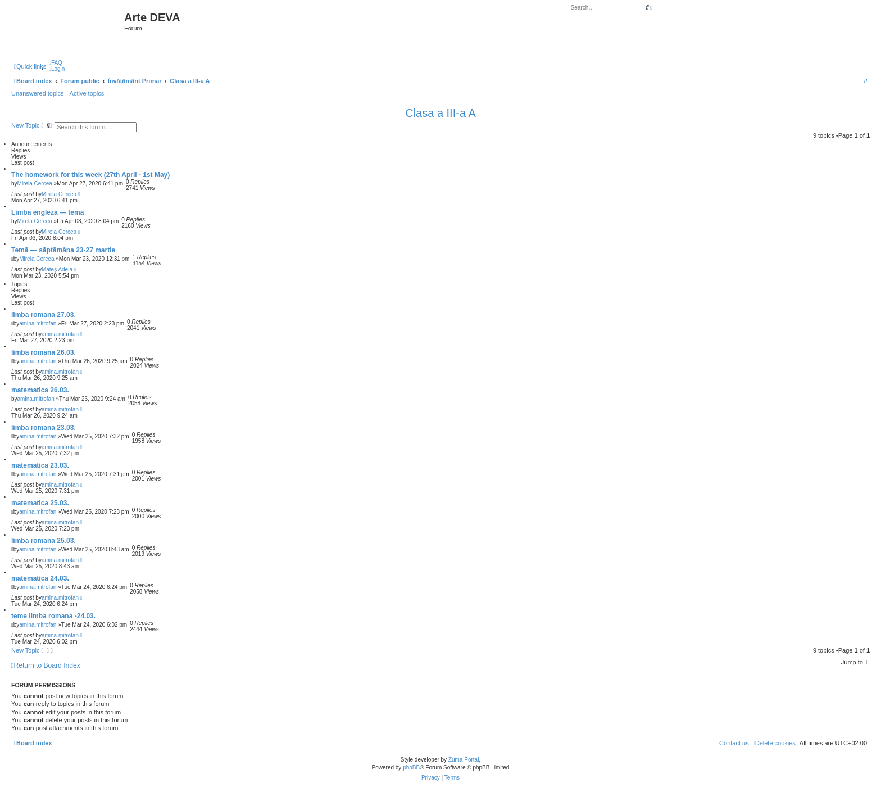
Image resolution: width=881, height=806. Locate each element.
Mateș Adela (57, 269)
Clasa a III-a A (440, 113)
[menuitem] (55, 63)
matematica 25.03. (40, 503)
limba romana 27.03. (43, 315)
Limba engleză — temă (47, 212)
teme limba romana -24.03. (53, 616)
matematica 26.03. (40, 390)
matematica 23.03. (40, 465)
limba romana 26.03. (43, 352)
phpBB (411, 767)
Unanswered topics (37, 93)
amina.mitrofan (37, 323)
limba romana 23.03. (43, 428)
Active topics (87, 93)
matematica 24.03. (40, 578)
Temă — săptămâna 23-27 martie (63, 250)
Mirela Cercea (34, 183)
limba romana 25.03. (43, 541)
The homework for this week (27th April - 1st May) (90, 175)
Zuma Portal (463, 760)
